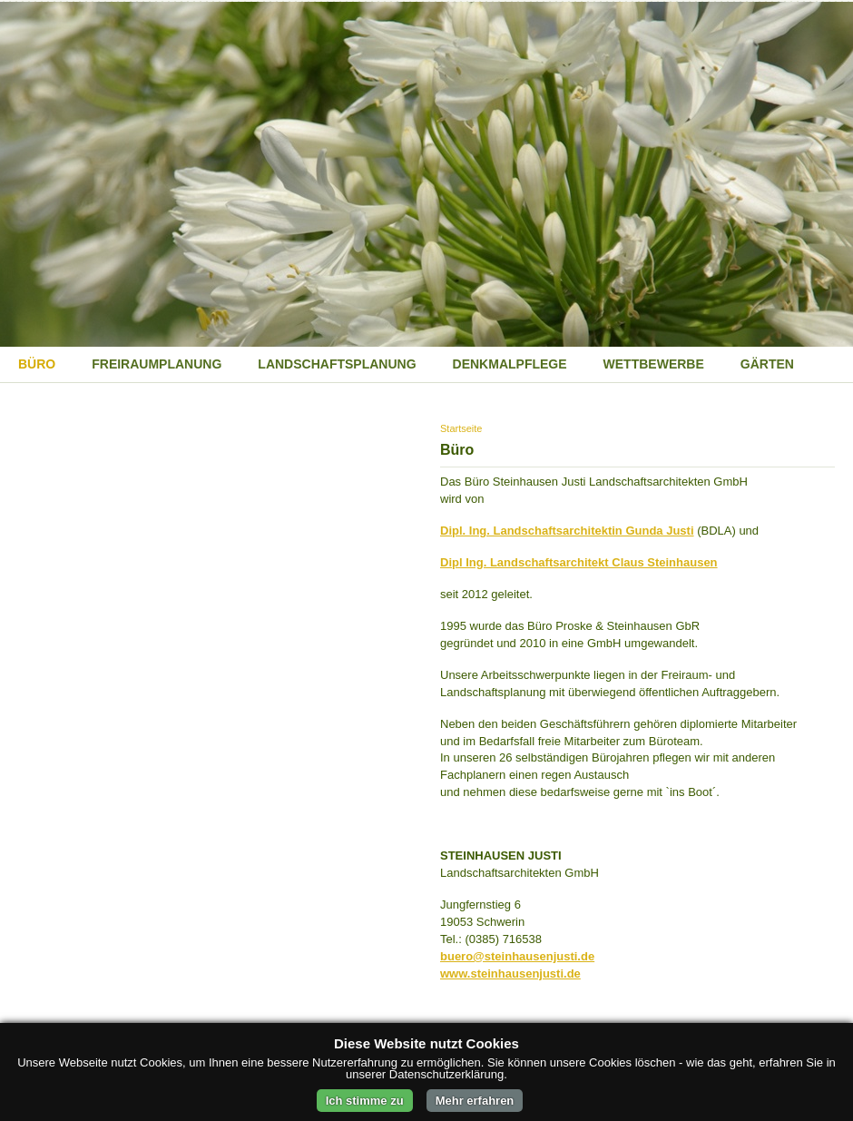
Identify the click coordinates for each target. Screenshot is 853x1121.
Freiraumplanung (156, 364)
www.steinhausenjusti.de (510, 973)
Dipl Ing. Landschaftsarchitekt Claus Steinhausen (579, 562)
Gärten (767, 364)
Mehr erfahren (475, 1100)
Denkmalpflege (510, 364)
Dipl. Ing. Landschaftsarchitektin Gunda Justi (567, 530)
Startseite (461, 428)
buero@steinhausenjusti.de (517, 956)
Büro (36, 364)
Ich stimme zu (365, 1100)
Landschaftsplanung (337, 364)
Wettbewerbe (653, 364)
